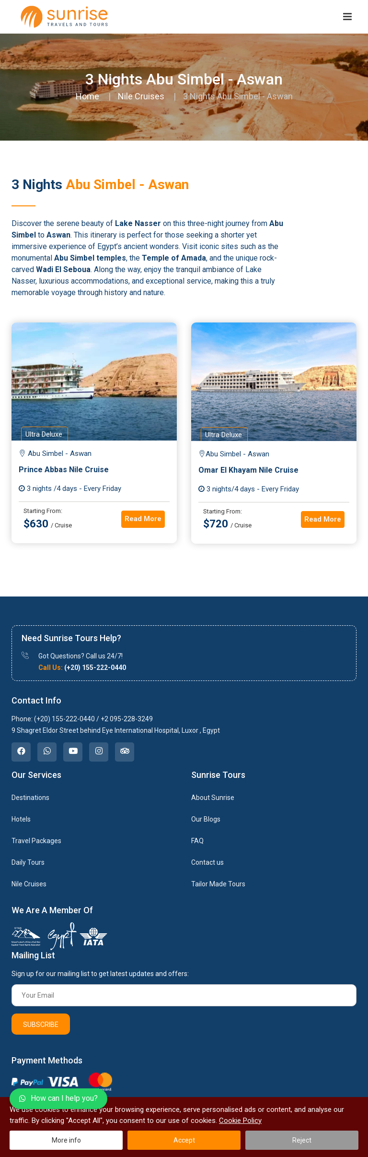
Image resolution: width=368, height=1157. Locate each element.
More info (66, 1140)
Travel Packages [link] (36, 841)
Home (87, 96)
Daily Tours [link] (28, 862)
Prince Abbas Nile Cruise (64, 469)
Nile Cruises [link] (29, 884)
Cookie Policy (240, 1120)
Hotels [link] (21, 819)
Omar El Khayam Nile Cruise (248, 470)
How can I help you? (58, 1098)
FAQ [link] (197, 841)
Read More (143, 518)
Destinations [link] (30, 797)
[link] (21, 752)
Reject (301, 1140)
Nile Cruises (141, 96)
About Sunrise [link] (212, 797)
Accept (184, 1140)
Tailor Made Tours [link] (218, 884)
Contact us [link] (207, 862)
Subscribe (40, 1024)
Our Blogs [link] (205, 819)
